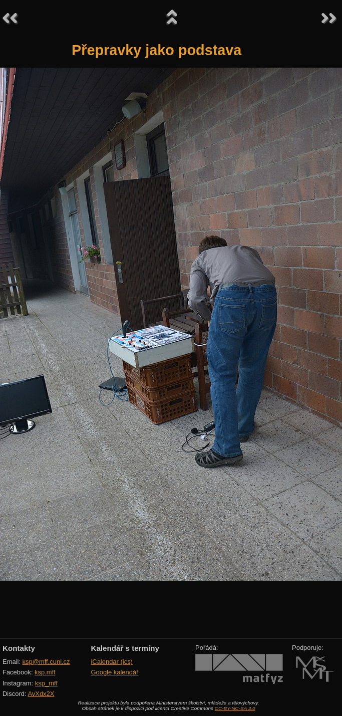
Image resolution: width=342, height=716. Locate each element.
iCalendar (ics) (112, 661)
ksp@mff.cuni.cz (46, 661)
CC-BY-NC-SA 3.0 (235, 708)
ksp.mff (45, 672)
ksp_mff (46, 683)
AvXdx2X (41, 693)
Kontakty (19, 648)
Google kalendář (114, 672)
